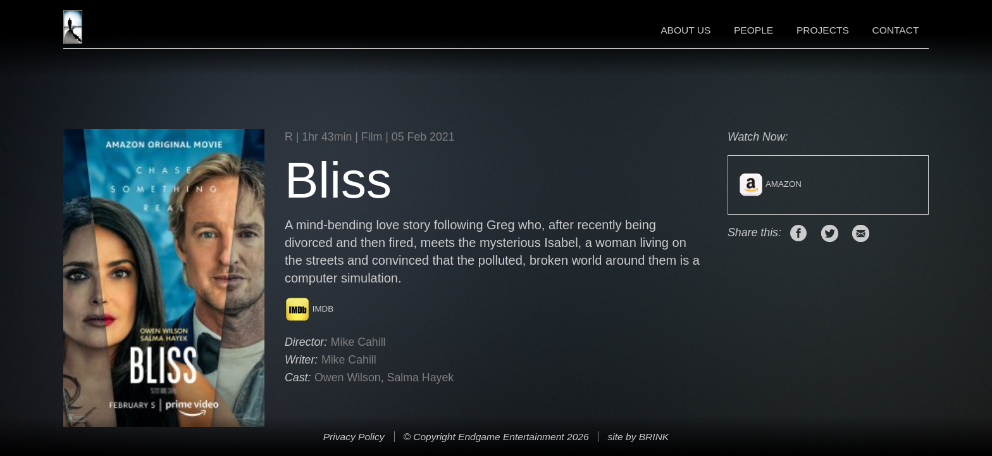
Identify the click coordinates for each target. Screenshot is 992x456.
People (753, 30)
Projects (823, 30)
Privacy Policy (354, 436)
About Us (685, 30)
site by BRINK (638, 436)
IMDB (309, 309)
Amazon (770, 184)
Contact (895, 30)
